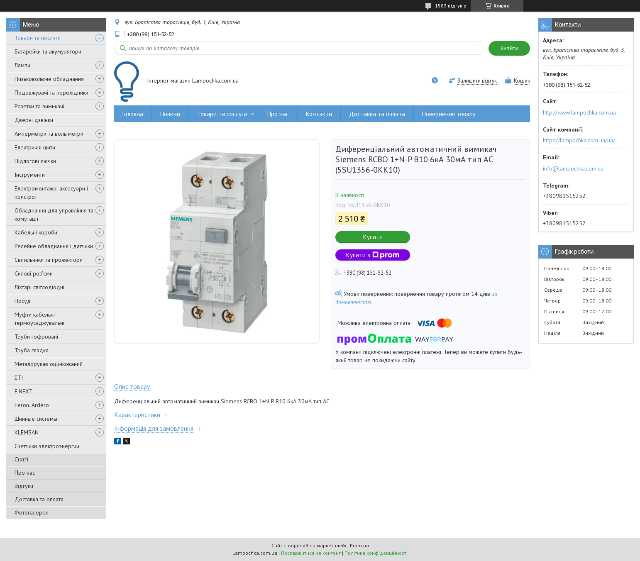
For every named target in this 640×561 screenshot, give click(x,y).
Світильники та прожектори (49, 259)
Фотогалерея (32, 512)
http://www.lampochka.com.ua (579, 112)
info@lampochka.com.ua (573, 168)
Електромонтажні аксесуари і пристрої (51, 192)
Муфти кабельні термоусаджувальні (39, 319)
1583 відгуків (451, 5)
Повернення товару (449, 114)
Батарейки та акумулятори (48, 51)
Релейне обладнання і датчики (54, 246)
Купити (373, 237)
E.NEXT (24, 391)
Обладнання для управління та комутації (54, 214)
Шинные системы (36, 418)
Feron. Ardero (32, 405)
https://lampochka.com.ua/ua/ (579, 140)
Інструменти (30, 174)
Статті (21, 459)
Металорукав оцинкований (49, 364)
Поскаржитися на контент (311, 553)
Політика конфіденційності (376, 553)
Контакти (319, 114)
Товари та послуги (38, 37)
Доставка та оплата (39, 499)
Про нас (25, 472)
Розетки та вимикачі (39, 106)
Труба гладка (32, 350)
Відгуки (24, 486)
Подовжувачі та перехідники (51, 92)
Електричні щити (35, 147)
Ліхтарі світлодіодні (39, 287)
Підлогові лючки (35, 161)
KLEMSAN (27, 432)
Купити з (372, 255)
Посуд (23, 301)
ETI (19, 377)
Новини (170, 114)
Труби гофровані (36, 336)
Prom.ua (359, 545)
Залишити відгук (477, 80)
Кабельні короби (36, 232)
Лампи (22, 65)
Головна (132, 114)
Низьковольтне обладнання (49, 79)
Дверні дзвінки (34, 120)
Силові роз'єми (34, 273)
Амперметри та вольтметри (49, 133)
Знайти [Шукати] (509, 48)
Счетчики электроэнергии (47, 446)
